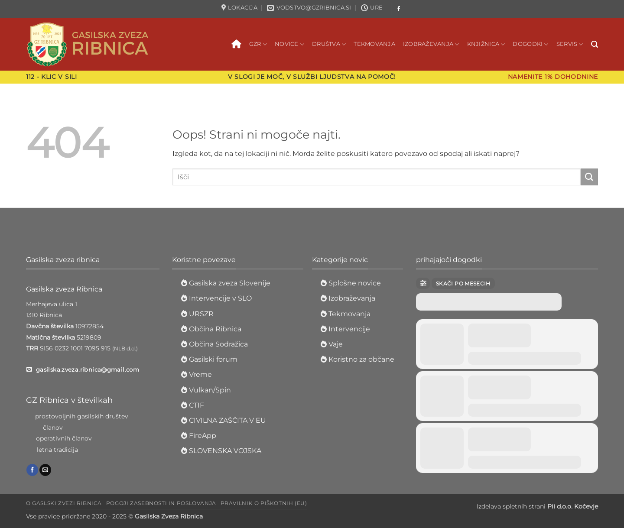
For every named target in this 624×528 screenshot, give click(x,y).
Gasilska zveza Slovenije (229, 283)
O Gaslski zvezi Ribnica (64, 503)
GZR (258, 44)
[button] (594, 44)
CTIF (196, 405)
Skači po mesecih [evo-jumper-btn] (463, 283)
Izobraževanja (431, 44)
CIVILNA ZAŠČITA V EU (227, 420)
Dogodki (530, 44)
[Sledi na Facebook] (398, 9)
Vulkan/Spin (210, 390)
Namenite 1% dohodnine (553, 76)
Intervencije (349, 329)
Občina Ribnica (215, 329)
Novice (289, 44)
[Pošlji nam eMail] (45, 470)
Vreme (200, 374)
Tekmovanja (374, 44)
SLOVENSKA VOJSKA (225, 451)
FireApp (202, 435)
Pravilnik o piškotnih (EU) (264, 503)
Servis (569, 44)
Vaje (335, 344)
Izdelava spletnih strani (537, 506)
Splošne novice (354, 283)
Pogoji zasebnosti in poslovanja (161, 503)
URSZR (201, 314)
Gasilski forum (213, 359)
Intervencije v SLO (220, 298)
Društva (329, 44)
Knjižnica (486, 44)
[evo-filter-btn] (423, 283)
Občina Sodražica (218, 344)
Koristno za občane (361, 359)
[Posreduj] (589, 176)
